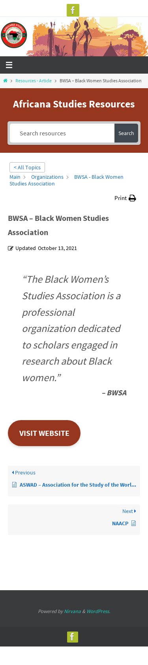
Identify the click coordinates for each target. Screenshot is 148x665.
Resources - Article (33, 80)
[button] (125, 198)
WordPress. (98, 611)
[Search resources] (62, 133)
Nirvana (72, 611)
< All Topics (27, 167)
